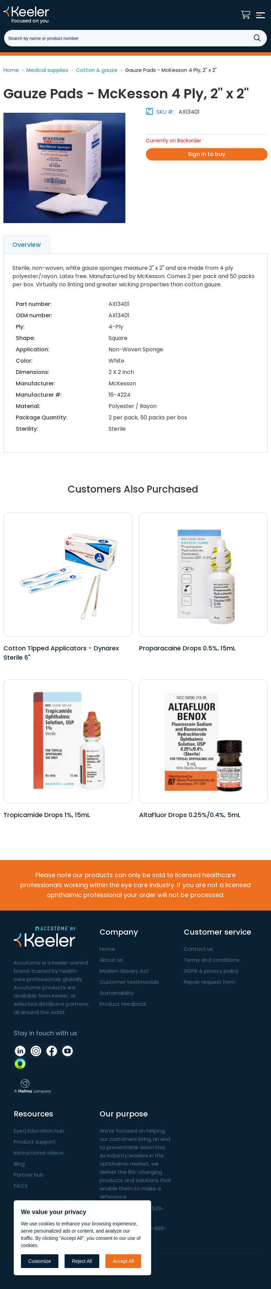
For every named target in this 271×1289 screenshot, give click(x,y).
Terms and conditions (211, 959)
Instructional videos (39, 1152)
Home (107, 948)
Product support (35, 1141)
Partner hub (29, 1174)
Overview (26, 244)
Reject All (82, 1261)
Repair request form (209, 981)
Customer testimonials (129, 981)
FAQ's (20, 1185)
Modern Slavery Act (124, 970)
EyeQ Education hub (39, 1130)
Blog (19, 1163)
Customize (39, 1261)
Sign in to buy (206, 154)
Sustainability (117, 992)
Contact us (198, 948)
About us (111, 959)
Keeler (36, 15)
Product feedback (123, 1003)
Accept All (123, 1261)
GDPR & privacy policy (211, 970)
